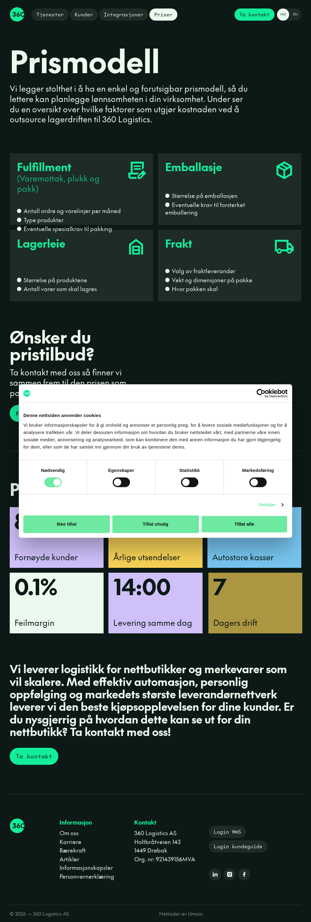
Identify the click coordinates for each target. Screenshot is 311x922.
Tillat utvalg (155, 524)
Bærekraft (73, 850)
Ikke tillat (67, 524)
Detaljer (267, 504)
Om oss (69, 833)
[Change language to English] (289, 14)
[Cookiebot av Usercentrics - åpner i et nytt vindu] (261, 393)
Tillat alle (244, 524)
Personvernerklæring (87, 876)
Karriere (70, 842)
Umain (195, 913)
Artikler (69, 859)
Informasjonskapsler (86, 867)
